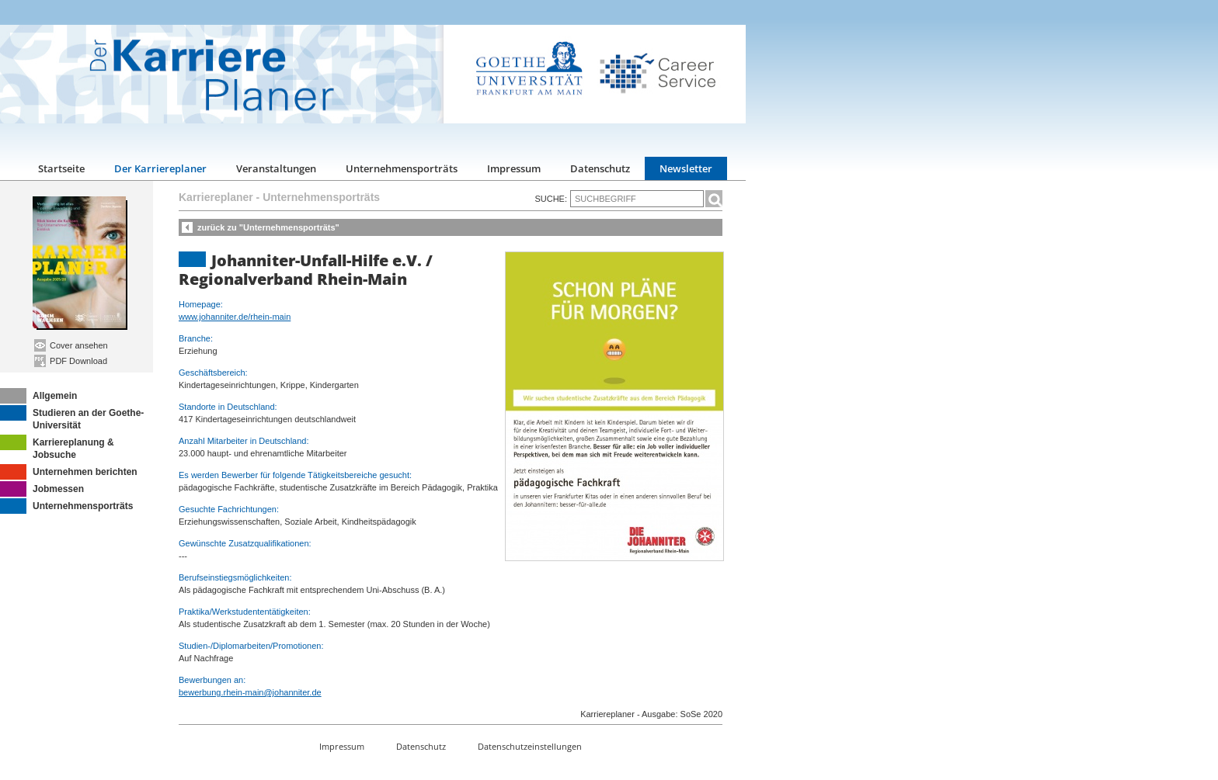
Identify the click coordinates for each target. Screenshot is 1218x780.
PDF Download (70, 361)
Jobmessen (42, 489)
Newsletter (685, 168)
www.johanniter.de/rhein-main (235, 316)
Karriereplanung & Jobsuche (57, 447)
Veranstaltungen (276, 168)
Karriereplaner (216, 197)
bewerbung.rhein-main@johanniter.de (250, 692)
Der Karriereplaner (160, 168)
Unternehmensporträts (402, 168)
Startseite (61, 168)
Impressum (514, 168)
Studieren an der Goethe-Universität (72, 418)
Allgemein (38, 396)
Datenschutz (600, 168)
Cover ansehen (71, 345)
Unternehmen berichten (68, 472)
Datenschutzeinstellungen (530, 746)
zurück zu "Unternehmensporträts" (268, 227)
